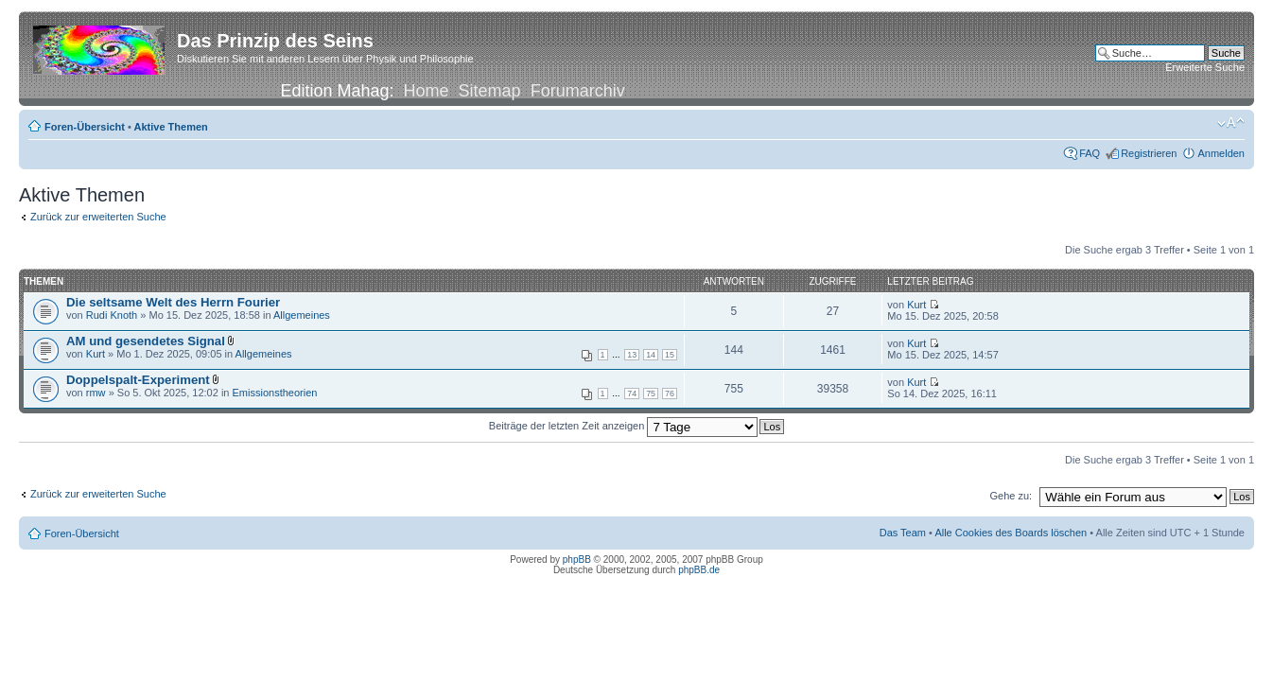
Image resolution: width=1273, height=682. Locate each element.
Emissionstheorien (275, 392)
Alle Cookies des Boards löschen (1010, 532)
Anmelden (1221, 153)
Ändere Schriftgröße (1231, 122)
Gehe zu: (1010, 495)
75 (650, 393)
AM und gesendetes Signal (145, 341)
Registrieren (1149, 153)
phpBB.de (699, 570)
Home (426, 90)
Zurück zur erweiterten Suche (98, 216)
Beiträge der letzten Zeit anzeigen (624, 425)
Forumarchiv (578, 90)
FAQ (1089, 153)
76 (669, 393)
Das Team (903, 532)
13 (631, 354)
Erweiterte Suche (1205, 67)
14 (650, 354)
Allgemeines (301, 315)
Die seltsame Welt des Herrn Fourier (173, 302)
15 (669, 354)
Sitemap (490, 90)
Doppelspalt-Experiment (138, 380)
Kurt (916, 304)
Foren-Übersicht (84, 126)
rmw (96, 392)
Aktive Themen (171, 126)
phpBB (577, 559)
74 (631, 393)
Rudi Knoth (111, 315)
